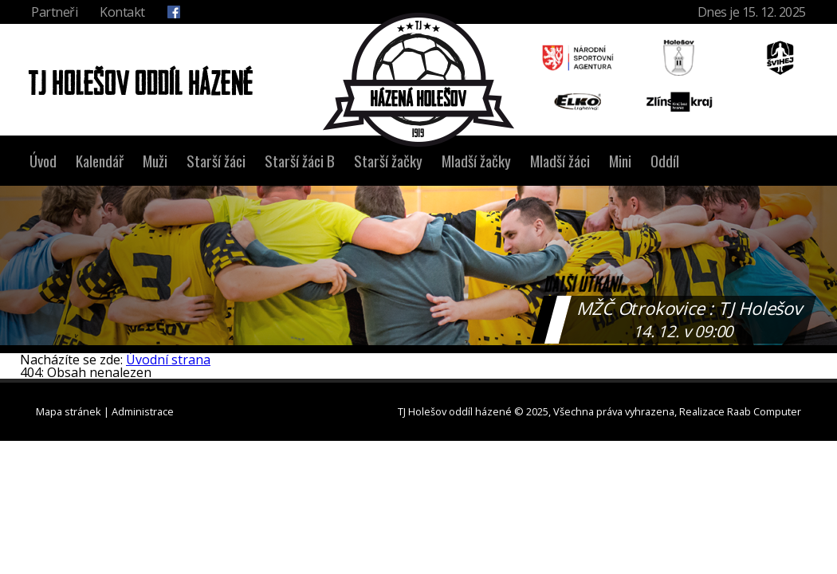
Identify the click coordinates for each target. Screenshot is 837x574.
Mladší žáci (560, 160)
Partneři (54, 12)
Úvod (43, 160)
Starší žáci (216, 160)
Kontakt (122, 12)
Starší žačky (388, 160)
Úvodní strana (168, 359)
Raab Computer (764, 411)
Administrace (143, 411)
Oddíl (664, 160)
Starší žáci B (300, 160)
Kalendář (100, 160)
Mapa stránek (68, 411)
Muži (155, 160)
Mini (620, 160)
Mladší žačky (476, 160)
